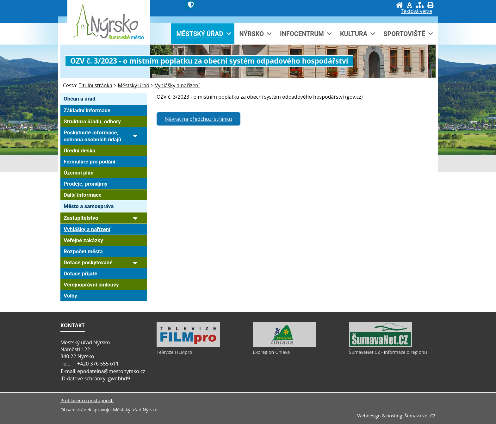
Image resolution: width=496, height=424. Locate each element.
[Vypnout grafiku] (409, 5)
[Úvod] (399, 5)
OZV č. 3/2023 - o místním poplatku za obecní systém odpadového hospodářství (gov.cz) (260, 96)
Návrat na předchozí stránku (198, 118)
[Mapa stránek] (420, 5)
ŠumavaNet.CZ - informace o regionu (388, 352)
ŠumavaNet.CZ (420, 416)
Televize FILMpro (174, 352)
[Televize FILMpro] (188, 345)
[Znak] (190, 4)
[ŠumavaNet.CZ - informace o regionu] (380, 345)
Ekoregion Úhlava (271, 352)
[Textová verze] (416, 11)
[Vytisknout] (430, 5)
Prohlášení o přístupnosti (87, 400)
